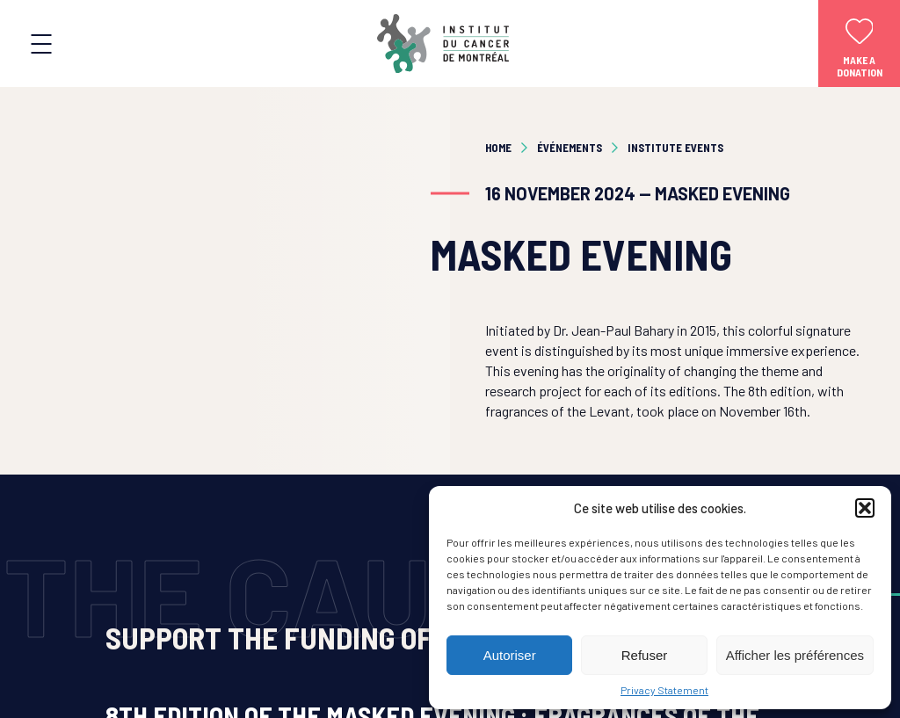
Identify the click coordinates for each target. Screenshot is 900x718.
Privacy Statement (664, 690)
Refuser (644, 655)
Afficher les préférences (795, 655)
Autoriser (509, 655)
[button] (865, 508)
